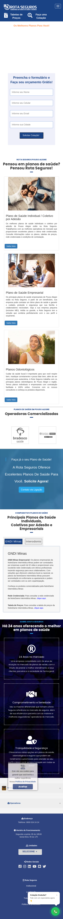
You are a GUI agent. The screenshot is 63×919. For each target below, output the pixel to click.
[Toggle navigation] (58, 6)
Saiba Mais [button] (11, 246)
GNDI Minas (13, 541)
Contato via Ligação (31, 489)
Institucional (31, 886)
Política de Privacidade (25, 782)
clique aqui (41, 598)
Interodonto (33, 541)
